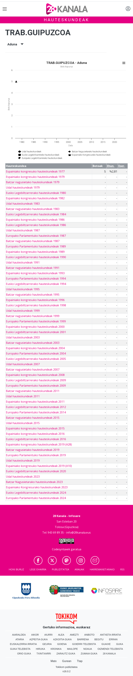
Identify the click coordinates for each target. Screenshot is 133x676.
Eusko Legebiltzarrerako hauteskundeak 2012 (36, 407)
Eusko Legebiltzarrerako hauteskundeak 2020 (36, 471)
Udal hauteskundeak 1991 (23, 262)
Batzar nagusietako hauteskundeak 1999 (32, 316)
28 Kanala (109, 653)
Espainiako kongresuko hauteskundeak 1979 (35, 177)
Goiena (61, 644)
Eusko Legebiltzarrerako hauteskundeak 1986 (36, 225)
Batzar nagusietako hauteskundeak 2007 (32, 369)
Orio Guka (24, 653)
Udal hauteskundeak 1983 (23, 203)
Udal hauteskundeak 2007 (23, 364)
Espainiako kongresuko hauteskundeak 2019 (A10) (39, 466)
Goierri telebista (84, 644)
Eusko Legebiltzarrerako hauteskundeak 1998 (36, 305)
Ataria (20, 639)
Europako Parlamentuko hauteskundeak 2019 (36, 455)
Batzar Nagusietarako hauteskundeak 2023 (34, 482)
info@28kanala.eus (78, 532)
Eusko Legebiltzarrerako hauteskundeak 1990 (36, 257)
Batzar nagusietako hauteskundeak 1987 (32, 241)
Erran (113, 639)
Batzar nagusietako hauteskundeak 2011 (32, 391)
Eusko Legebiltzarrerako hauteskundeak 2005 (36, 359)
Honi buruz (16, 569)
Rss (122, 569)
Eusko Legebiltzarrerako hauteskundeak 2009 (36, 380)
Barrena (83, 639)
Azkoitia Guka (62, 639)
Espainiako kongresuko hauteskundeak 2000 (35, 327)
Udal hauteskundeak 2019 (23, 460)
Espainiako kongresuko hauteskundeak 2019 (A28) (39, 444)
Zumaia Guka (89, 653)
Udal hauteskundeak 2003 (23, 337)
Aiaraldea (19, 634)
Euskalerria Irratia (23, 644)
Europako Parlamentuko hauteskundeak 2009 (36, 385)
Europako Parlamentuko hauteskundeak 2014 (36, 412)
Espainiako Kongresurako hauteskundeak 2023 (37, 487)
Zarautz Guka (65, 653)
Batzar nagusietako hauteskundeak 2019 (32, 450)
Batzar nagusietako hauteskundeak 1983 (32, 209)
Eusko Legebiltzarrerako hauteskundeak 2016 (36, 439)
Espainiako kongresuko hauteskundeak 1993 (35, 273)
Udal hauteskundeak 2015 (23, 423)
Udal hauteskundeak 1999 (23, 311)
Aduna (15, 44)
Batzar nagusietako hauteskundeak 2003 (32, 343)
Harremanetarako (102, 569)
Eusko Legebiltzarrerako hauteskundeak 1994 (36, 284)
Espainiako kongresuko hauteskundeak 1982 (35, 198)
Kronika (56, 649)
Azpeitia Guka (38, 639)
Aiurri (48, 634)
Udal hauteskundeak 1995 (23, 289)
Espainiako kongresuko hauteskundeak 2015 (35, 428)
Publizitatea (60, 569)
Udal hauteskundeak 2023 (23, 476)
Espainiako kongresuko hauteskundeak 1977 (35, 171)
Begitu (98, 639)
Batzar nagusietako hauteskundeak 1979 (32, 182)
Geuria (47, 644)
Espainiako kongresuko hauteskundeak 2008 (35, 375)
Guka (119, 644)
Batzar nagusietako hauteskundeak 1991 (32, 268)
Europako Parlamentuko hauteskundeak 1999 (36, 321)
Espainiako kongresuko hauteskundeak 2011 (35, 402)
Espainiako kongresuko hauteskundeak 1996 (35, 300)
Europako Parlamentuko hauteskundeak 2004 (36, 353)
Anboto (89, 634)
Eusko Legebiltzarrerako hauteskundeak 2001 (36, 332)
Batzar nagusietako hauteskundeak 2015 (32, 418)
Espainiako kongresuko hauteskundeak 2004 (35, 348)
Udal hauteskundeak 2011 (23, 396)
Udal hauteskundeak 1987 (23, 230)
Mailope (72, 649)
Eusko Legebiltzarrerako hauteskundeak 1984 (36, 214)
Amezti (74, 634)
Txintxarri (44, 653)
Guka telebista (20, 649)
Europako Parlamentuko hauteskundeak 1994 (36, 278)
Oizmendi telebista (110, 649)
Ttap (79, 661)
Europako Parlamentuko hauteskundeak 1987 (36, 236)
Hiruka (40, 649)
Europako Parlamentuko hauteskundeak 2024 (36, 498)
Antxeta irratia (110, 634)
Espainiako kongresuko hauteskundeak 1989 (35, 252)
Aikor (35, 634)
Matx (54, 661)
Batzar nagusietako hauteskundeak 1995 (32, 294)
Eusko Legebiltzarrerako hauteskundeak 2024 (36, 493)
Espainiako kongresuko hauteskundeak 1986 (35, 220)
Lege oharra (38, 569)
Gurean (66, 661)
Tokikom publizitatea (66, 667)
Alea (61, 634)
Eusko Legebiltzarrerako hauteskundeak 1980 (36, 193)
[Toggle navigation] (4, 9)
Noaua (87, 649)
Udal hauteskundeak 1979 (23, 187)
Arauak (79, 569)
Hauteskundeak (66, 19)
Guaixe (106, 644)
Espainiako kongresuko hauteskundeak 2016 (35, 434)
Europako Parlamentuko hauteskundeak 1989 (36, 246)
